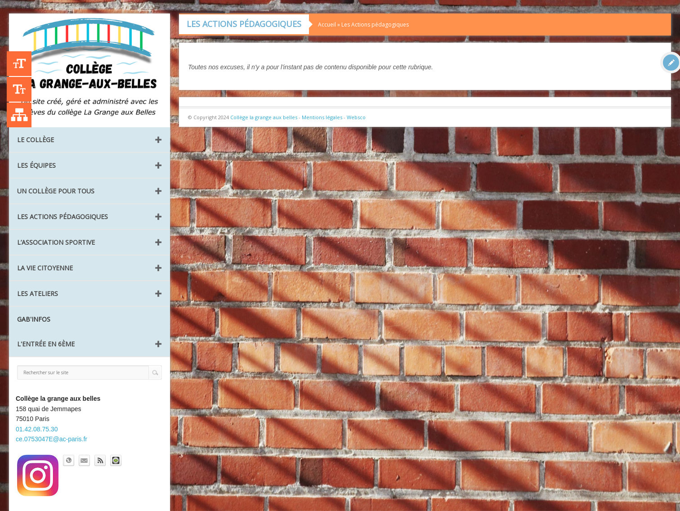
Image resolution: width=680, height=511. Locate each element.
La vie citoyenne (45, 268)
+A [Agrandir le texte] (19, 63)
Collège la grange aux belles (263, 117)
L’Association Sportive (56, 242)
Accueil (327, 24)
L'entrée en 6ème (46, 344)
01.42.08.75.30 (37, 429)
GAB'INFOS (33, 319)
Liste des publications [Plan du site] (19, 115)
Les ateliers (37, 293)
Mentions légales (322, 117)
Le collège (35, 139)
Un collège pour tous (55, 191)
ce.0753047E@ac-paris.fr (51, 439)
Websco (356, 117)
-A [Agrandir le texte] (19, 89)
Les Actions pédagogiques (62, 216)
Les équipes (36, 165)
